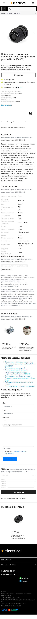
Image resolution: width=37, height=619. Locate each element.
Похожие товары (5, 127)
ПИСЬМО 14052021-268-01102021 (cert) (14, 266)
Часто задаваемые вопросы (17, 127)
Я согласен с (15, 452)
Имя (4, 403)
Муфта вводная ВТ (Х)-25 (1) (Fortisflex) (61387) (9, 348)
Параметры (10, 122)
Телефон (6, 418)
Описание (3, 122)
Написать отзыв (18, 492)
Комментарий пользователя (12, 425)
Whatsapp (24, 578)
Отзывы (27, 122)
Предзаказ (18, 75)
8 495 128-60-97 (8, 571)
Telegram (23, 581)
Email (4, 410)
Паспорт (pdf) (6, 269)
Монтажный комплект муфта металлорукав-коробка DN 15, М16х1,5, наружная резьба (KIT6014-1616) (26, 349)
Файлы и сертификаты (18, 122)
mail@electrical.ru (8, 574)
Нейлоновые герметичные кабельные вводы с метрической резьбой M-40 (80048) (18, 537)
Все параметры (6, 105)
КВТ (18, 87)
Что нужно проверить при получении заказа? (20, 386)
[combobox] (22, 9)
